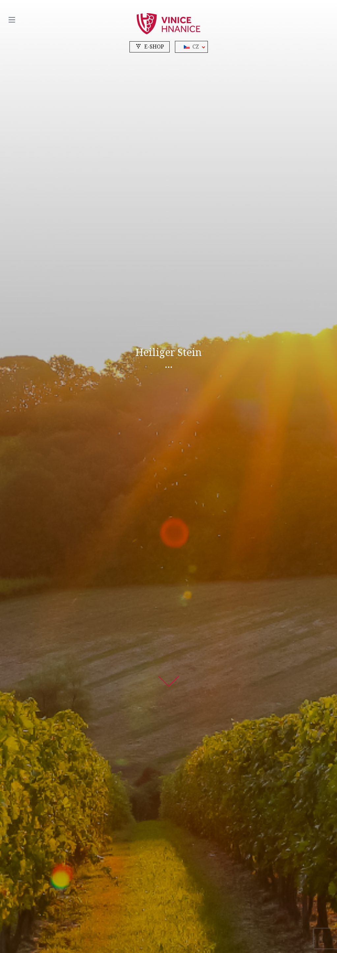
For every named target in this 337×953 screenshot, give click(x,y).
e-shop (149, 46)
